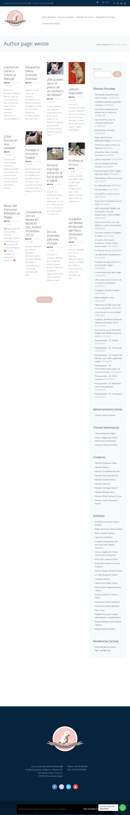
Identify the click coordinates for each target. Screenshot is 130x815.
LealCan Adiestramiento (105, 415)
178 (9, 224)
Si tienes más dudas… (51, 23)
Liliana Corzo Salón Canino (106, 583)
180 (74, 100)
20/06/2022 (59, 184)
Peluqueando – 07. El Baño (106, 340)
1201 (53, 102)
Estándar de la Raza (84, 17)
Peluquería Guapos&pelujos (107, 605)
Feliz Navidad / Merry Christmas (108, 178)
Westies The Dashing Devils (107, 475)
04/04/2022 (59, 98)
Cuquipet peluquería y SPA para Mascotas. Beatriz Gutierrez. (106, 544)
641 (74, 171)
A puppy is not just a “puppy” (32, 153)
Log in (105, 3)
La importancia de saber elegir (108, 272)
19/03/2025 (80, 97)
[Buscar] (117, 74)
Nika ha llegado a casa (104, 297)
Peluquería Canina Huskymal (107, 601)
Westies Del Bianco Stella (106, 463)
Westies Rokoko (102, 467)
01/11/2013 (37, 239)
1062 (74, 245)
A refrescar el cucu (76, 162)
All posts (106, 44)
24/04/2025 (16, 82)
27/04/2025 (16, 221)
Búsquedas (97, 68)
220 (52, 250)
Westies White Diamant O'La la (108, 496)
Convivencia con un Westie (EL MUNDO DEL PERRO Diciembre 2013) (33, 223)
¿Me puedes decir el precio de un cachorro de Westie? (55, 87)
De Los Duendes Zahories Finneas (53, 237)
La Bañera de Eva (102, 578)
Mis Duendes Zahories (105, 130)
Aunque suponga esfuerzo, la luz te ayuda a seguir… (55, 172)
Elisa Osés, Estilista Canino (106, 559)
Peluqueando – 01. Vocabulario (108, 393)
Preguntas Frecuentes (105, 17)
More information (91, 809)
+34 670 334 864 (81, 766)
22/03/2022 (37, 161)
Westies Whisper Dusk (105, 492)
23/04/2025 (37, 82)
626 (31, 164)
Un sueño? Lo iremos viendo (107, 193)
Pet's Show (100, 610)
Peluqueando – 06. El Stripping (108, 347)
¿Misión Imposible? (76, 91)
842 (52, 187)
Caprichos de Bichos (104, 537)
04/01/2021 (16, 152)
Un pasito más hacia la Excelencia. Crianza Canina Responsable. (106, 242)
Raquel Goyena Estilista (105, 628)
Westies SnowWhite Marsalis (107, 471)
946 (9, 155)
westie (7, 82)
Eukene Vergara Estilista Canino (108, 570)
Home (99, 44)
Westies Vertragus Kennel (106, 487)
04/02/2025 (59, 247)
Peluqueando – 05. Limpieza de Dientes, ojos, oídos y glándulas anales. (108, 357)
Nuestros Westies (66, 17)
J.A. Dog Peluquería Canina (106, 574)
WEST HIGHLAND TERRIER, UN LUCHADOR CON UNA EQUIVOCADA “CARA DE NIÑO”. (108, 211)
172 (9, 85)
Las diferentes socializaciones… (108, 254)
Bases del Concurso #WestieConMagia (12, 211)
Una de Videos (101, 189)
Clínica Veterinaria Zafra (105, 433)
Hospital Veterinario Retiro (106, 444)
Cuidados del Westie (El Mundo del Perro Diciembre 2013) (76, 228)
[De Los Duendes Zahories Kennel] (65, 687)
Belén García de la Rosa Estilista (108, 528)
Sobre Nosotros (49, 17)
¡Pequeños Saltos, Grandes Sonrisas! (32, 72)
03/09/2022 (80, 168)
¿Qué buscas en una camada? (10, 142)
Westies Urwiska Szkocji (105, 479)
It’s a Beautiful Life (102, 185)
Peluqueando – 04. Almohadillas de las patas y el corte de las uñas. (107, 368)
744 (31, 242)
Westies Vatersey (102, 483)
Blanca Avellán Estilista (104, 533)
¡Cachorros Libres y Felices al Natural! (11, 72)
